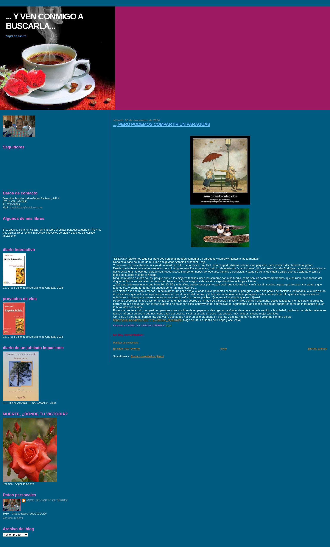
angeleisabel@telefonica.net (26, 207)
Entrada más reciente (126, 348)
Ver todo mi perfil (13, 517)
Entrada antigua (317, 348)
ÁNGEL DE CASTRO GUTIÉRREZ (47, 500)
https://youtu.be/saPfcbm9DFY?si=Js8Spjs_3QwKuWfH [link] (147, 320)
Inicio (223, 348)
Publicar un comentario (125, 342)
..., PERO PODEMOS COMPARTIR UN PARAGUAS (161, 124)
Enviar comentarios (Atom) (147, 356)
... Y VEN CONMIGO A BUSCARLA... (44, 21)
